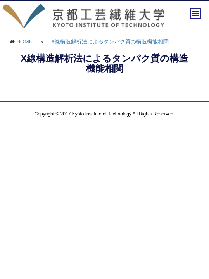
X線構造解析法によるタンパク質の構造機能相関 (110, 41)
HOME (24, 41)
